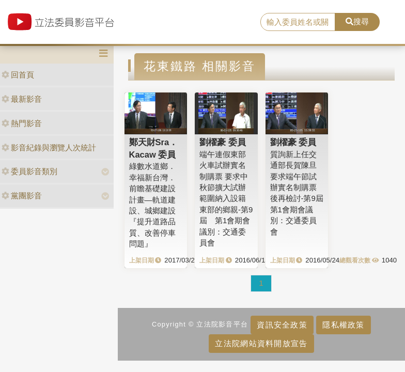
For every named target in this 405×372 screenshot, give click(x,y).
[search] (297, 22)
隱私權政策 (343, 324)
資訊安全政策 (282, 324)
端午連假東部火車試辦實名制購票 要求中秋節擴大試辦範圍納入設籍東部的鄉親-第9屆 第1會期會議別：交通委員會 (226, 198)
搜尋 (357, 21)
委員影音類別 (29, 171)
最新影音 (22, 99)
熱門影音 (22, 123)
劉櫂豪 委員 (222, 142)
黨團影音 (22, 195)
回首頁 (18, 74)
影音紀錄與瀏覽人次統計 (49, 147)
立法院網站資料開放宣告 (261, 343)
